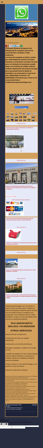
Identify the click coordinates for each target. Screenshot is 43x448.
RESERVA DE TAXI (21, 123)
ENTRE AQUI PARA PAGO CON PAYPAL (21, 199)
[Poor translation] (5, 424)
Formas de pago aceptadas (12, 42)
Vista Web (34, 404)
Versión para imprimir (12, 404)
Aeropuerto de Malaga (10, 196)
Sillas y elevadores (21, 227)
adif (21, 151)
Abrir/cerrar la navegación (21, 2)
